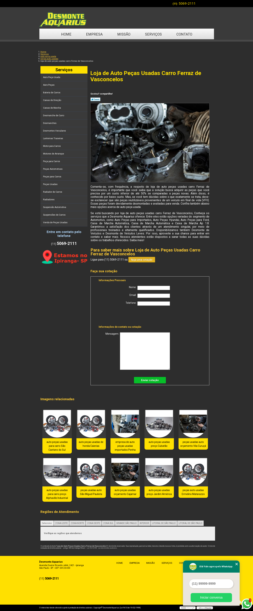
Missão (123, 34)
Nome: (149, 288)
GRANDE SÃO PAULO (126, 523)
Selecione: (47, 523)
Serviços (153, 34)
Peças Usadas (50, 184)
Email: (150, 296)
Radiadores (49, 199)
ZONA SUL (108, 523)
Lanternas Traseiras (53, 138)
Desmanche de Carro (54, 115)
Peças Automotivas (53, 169)
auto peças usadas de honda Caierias (91, 444)
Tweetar (95, 99)
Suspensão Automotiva (55, 207)
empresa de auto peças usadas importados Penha (125, 446)
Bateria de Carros (52, 92)
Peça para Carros (52, 161)
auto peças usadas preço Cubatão (159, 444)
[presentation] (121, 316)
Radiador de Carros (53, 192)
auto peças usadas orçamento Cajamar (125, 492)
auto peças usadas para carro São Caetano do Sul (57, 446)
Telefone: (148, 303)
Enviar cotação (150, 380)
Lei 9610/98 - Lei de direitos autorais (102, 548)
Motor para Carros (52, 146)
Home (66, 34)
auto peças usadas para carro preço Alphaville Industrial (57, 494)
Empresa (94, 34)
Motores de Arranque (53, 153)
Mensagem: (137, 351)
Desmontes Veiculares (54, 131)
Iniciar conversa (211, 597)
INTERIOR (144, 523)
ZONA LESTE (61, 523)
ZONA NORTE (77, 523)
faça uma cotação (141, 259)
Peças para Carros (52, 176)
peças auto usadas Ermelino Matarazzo (193, 492)
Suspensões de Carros (54, 215)
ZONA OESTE (93, 523)
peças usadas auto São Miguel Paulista (91, 492)
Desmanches (50, 123)
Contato (184, 34)
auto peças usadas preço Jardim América (159, 492)
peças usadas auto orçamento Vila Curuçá (193, 444)
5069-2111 (187, 3)
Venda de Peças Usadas (55, 222)
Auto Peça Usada (52, 77)
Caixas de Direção (52, 100)
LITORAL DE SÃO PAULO (164, 523)
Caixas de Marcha (52, 108)
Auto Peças (49, 85)
